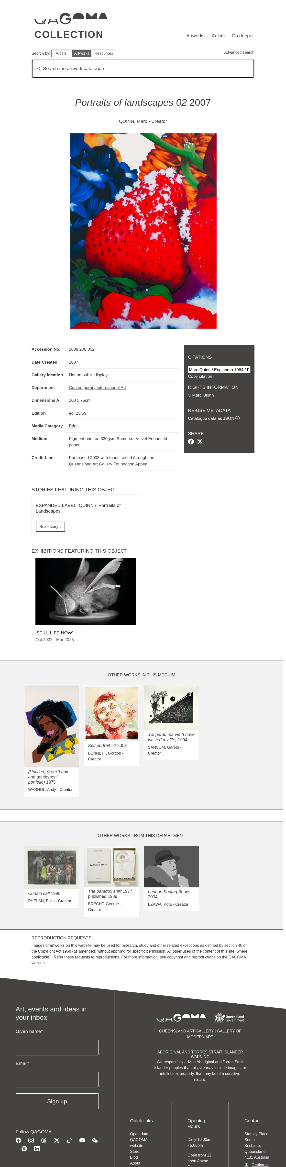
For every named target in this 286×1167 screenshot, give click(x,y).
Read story (48, 527)
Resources (103, 53)
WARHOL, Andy (42, 790)
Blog (134, 1157)
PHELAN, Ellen (41, 901)
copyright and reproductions (191, 957)
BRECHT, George (103, 904)
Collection (68, 34)
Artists (218, 35)
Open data (139, 1134)
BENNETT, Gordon (104, 753)
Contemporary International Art (97, 387)
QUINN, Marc (133, 121)
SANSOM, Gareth (163, 747)
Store (134, 1151)
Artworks (196, 35)
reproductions (107, 957)
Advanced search (239, 52)
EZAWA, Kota (160, 904)
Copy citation (200, 376)
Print (73, 425)
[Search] (143, 68)
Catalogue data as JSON (211, 418)
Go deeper (243, 35)
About (135, 1163)
